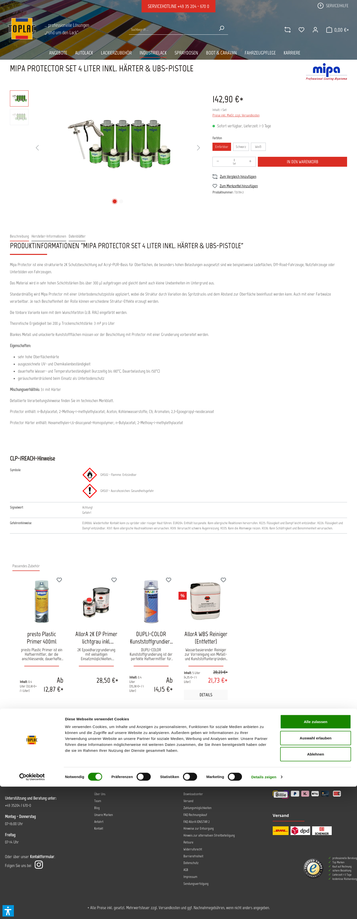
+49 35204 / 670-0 (18, 805)
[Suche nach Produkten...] (172, 29)
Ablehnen (315, 886)
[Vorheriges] (37, 148)
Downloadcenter (193, 794)
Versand (188, 801)
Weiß (258, 147)
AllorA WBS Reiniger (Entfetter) (205, 637)
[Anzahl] (234, 161)
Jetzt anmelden (143, 747)
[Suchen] (221, 28)
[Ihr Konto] (312, 30)
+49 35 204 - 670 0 (193, 6)
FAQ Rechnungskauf (195, 815)
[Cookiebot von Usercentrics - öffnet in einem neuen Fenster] (32, 909)
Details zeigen (263, 909)
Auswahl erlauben (315, 870)
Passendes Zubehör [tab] (26, 566)
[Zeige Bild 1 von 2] (115, 201)
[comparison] (284, 30)
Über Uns (99, 794)
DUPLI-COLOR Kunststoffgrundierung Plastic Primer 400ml (151, 637)
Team (97, 801)
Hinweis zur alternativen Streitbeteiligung (209, 835)
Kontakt (98, 828)
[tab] (19, 236)
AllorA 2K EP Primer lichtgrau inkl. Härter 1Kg (96, 637)
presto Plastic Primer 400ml (41, 637)
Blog (97, 808)
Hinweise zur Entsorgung (198, 828)
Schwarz (241, 147)
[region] (106, 148)
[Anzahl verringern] (218, 161)
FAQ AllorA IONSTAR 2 (196, 822)
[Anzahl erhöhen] (250, 161)
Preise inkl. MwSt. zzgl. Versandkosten (236, 115)
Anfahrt (98, 822)
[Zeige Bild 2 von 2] (121, 201)
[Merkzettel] (298, 30)
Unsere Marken (103, 815)
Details (206, 695)
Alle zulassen (315, 854)
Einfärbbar (221, 147)
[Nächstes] (198, 148)
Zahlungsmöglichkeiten (197, 808)
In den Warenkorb (302, 161)
